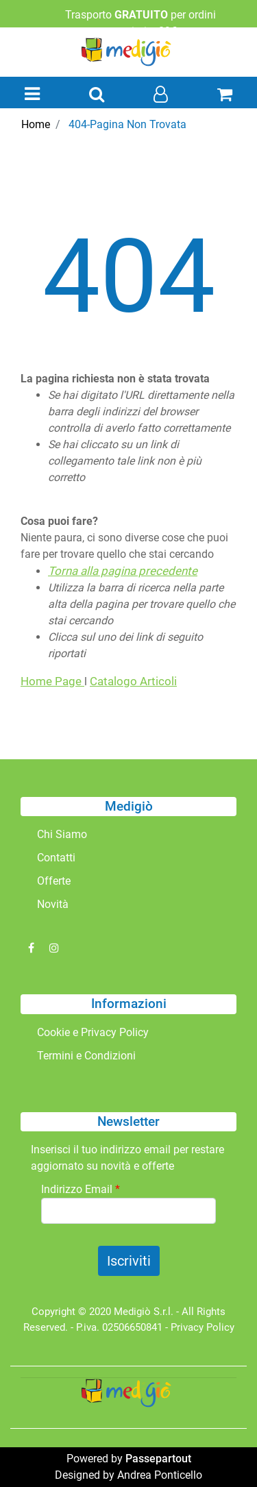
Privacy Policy (202, 1327)
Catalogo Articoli (133, 681)
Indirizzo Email (80, 1189)
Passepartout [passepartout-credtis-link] (158, 1458)
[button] (129, 1261)
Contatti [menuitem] (56, 857)
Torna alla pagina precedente (122, 571)
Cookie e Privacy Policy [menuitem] (93, 1032)
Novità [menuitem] (53, 904)
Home (35, 124)
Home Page (52, 681)
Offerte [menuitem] (54, 880)
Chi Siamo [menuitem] (62, 834)
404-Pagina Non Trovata (127, 124)
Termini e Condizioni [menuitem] (86, 1055)
